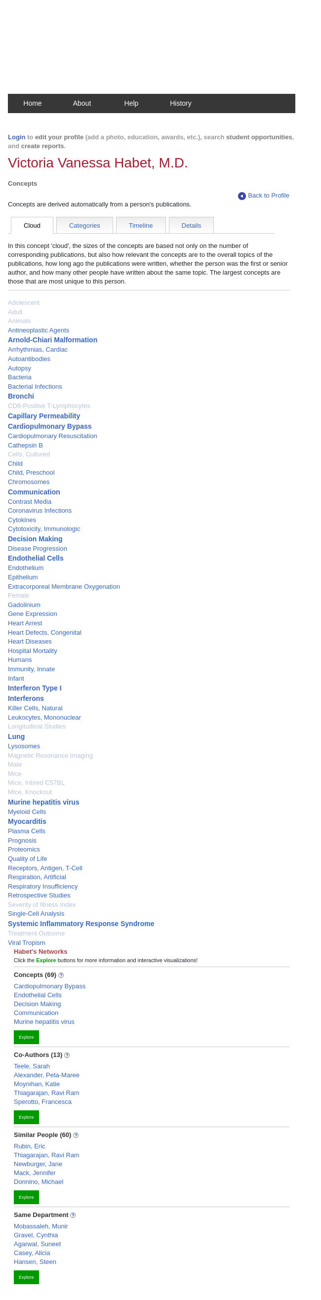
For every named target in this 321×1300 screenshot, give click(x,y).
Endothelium (25, 567)
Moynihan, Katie (37, 1084)
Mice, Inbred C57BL (36, 782)
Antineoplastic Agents (38, 330)
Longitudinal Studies (37, 726)
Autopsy (19, 368)
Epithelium (23, 577)
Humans (20, 659)
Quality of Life (27, 858)
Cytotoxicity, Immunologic (44, 528)
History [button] (181, 103)
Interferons (26, 698)
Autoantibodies (29, 359)
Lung (16, 736)
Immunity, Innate (31, 669)
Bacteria (20, 377)
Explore (26, 1037)
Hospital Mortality (32, 650)
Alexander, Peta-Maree (47, 1075)
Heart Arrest (25, 623)
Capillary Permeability (44, 416)
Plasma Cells (26, 831)
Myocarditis (27, 821)
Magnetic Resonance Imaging (50, 755)
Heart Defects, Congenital (44, 632)
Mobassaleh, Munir (41, 1226)
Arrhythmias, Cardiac (38, 349)
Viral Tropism (26, 942)
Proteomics (24, 849)
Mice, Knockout (30, 792)
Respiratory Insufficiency (43, 886)
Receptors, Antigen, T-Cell (45, 868)
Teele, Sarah (32, 1066)
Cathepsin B (25, 445)
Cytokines (22, 520)
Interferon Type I (35, 688)
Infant (16, 678)
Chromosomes (29, 482)
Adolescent (24, 302)
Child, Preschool (31, 472)
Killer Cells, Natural (35, 708)
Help (131, 103)
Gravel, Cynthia (36, 1235)
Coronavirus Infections (40, 510)
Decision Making (35, 539)
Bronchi (21, 396)
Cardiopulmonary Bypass (50, 426)
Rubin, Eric (29, 1146)
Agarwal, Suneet (37, 1244)
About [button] (82, 103)
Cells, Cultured (29, 454)
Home (32, 103)
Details (191, 225)
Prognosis (22, 840)
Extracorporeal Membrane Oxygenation (64, 586)
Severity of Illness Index (42, 904)
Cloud (32, 225)
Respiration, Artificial (37, 877)
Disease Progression (37, 548)
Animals (19, 321)
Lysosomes (24, 746)
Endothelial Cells (36, 558)
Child (15, 463)
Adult (15, 312)
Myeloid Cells (27, 811)
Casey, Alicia (32, 1253)
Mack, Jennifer (35, 1173)
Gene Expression (32, 613)
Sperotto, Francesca (43, 1101)
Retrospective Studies (39, 895)
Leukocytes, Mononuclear (44, 717)
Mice (14, 773)
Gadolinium (24, 605)
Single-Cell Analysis (36, 913)
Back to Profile (263, 196)
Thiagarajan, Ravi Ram (47, 1093)
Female (18, 595)
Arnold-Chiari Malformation (52, 340)
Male (15, 764)
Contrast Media (29, 501)
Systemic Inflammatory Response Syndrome (81, 924)
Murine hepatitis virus (44, 802)
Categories (84, 225)
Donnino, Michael (38, 1181)
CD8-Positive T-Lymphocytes (49, 405)
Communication (34, 492)
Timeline (141, 225)
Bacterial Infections (35, 386)
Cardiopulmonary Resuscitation (52, 436)
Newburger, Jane (38, 1164)
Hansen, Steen (35, 1261)
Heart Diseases (30, 641)
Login (16, 137)
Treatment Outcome (36, 933)
